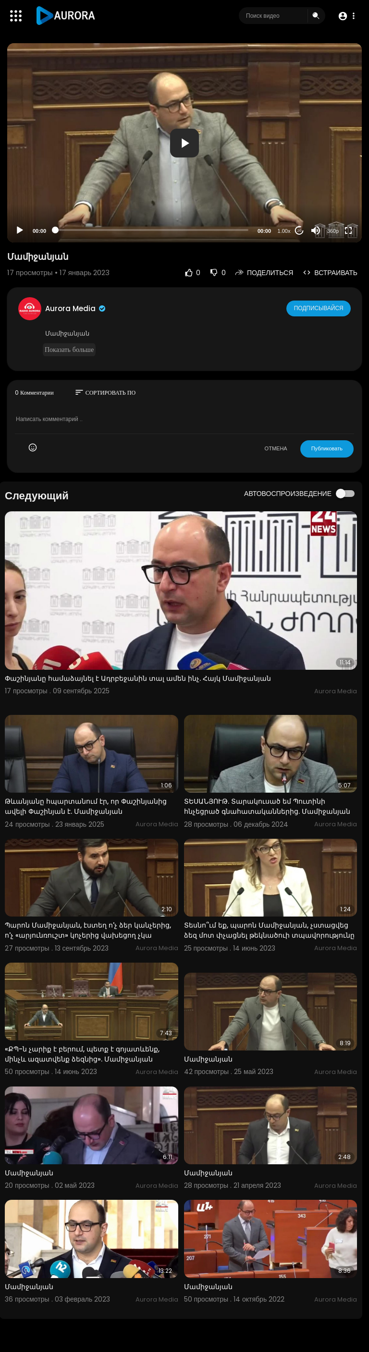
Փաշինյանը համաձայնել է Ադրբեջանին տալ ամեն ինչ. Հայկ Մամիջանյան (138, 678)
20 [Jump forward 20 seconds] (299, 231)
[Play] (20, 230)
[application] (184, 142)
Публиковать (327, 448)
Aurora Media (76, 308)
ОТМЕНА (276, 448)
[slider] (151, 230)
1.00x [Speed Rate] (284, 231)
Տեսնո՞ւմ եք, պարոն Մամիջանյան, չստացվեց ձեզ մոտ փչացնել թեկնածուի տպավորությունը (269, 930)
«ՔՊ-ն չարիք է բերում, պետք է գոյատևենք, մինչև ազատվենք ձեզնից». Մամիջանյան (82, 1054)
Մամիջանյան (208, 1059)
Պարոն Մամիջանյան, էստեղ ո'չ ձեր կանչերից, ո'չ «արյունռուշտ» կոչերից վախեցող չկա (88, 930)
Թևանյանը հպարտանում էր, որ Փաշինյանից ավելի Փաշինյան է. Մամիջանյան (86, 806)
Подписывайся (319, 308)
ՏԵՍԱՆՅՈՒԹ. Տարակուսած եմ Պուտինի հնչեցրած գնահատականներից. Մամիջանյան (267, 806)
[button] (346, 16)
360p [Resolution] (333, 231)
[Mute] (315, 230)
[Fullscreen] (348, 230)
